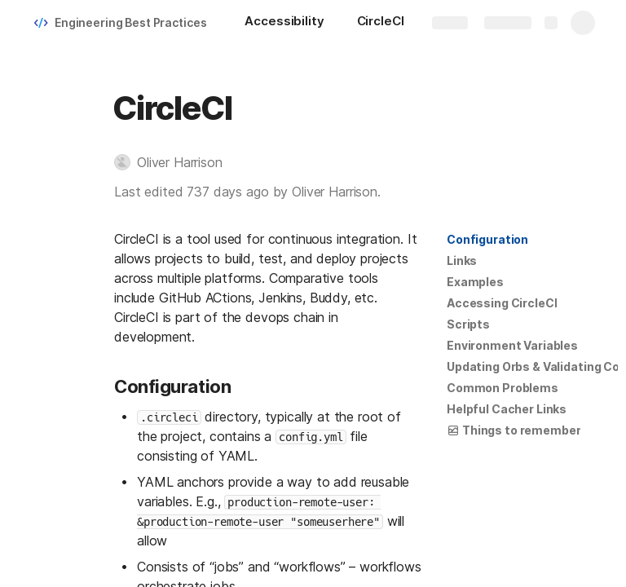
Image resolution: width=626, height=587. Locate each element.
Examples (475, 282)
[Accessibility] (284, 23)
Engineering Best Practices (130, 22)
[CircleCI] (381, 23)
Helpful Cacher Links (506, 409)
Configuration (487, 239)
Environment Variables (512, 345)
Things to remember (513, 430)
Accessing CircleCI (502, 303)
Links (462, 260)
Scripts (468, 324)
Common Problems (502, 388)
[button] (176, 162)
